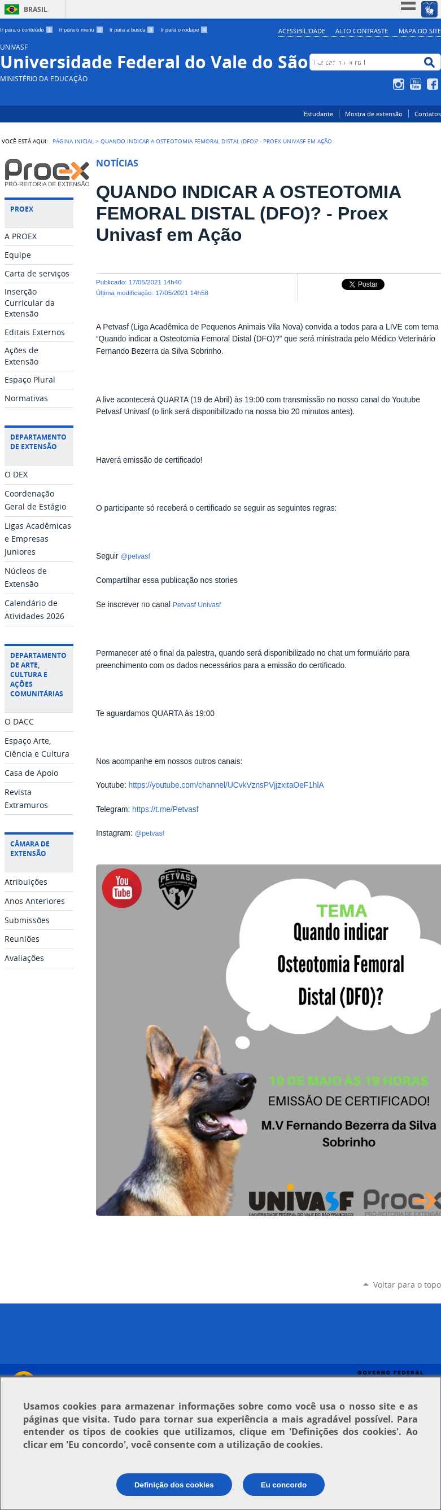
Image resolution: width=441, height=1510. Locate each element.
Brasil (35, 9)
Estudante (318, 113)
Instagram (400, 84)
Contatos (427, 113)
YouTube (417, 84)
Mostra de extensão (374, 113)
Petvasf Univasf (198, 605)
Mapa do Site (420, 31)
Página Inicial (73, 141)
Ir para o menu (82, 30)
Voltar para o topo (407, 1284)
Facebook (434, 84)
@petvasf (135, 556)
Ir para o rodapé (184, 30)
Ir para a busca (133, 30)
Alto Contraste (361, 31)
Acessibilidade (301, 31)
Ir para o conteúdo (27, 30)
